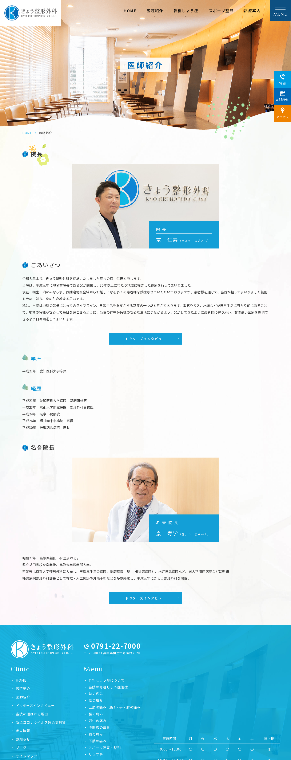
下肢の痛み (98, 740)
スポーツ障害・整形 (105, 747)
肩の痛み (96, 700)
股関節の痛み (99, 727)
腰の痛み (96, 713)
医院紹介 (23, 688)
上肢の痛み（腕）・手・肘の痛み (115, 707)
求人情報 (23, 730)
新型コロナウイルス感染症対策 (41, 722)
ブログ (21, 747)
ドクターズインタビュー (145, 338)
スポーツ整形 (221, 10)
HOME (130, 10)
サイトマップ (26, 756)
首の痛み (96, 693)
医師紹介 (23, 697)
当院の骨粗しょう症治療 (108, 686)
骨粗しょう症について (106, 680)
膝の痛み (96, 734)
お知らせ (23, 739)
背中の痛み (98, 720)
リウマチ (96, 754)
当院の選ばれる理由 (32, 713)
